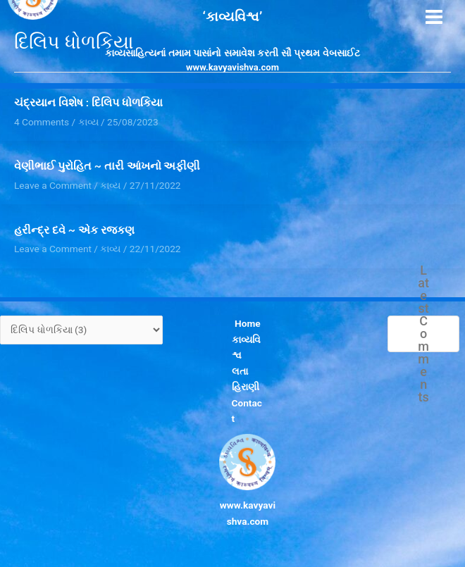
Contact (247, 411)
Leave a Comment (53, 185)
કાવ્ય (110, 185)
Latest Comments (423, 334)
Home (248, 323)
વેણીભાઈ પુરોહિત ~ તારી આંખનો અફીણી (107, 166)
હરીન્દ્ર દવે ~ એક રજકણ (74, 230)
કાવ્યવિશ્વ (246, 347)
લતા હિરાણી (245, 379)
